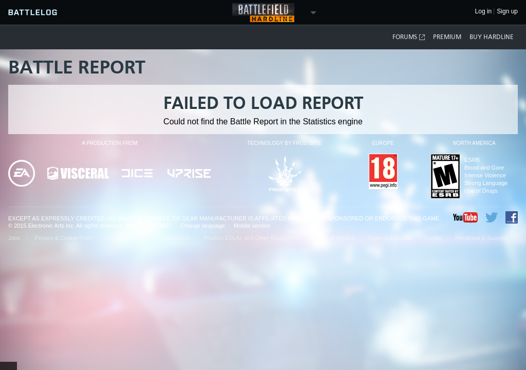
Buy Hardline (491, 37)
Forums (409, 37)
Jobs (15, 238)
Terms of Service (334, 238)
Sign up (507, 11)
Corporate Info (125, 238)
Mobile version (252, 226)
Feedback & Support (480, 238)
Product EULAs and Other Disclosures (252, 238)
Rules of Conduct (389, 238)
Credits (433, 238)
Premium (447, 37)
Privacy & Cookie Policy (65, 238)
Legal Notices (174, 238)
